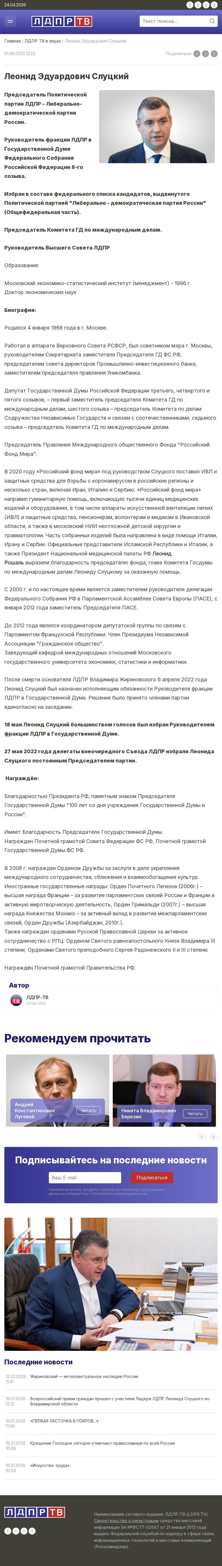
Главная (12, 41)
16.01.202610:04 (15, 1468)
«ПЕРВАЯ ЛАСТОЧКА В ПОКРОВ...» (64, 1420)
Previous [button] (201, 1136)
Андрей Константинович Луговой (35, 1110)
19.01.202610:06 (15, 1446)
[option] (57, 1090)
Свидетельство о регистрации (126, 1520)
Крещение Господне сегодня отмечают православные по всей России (102, 1443)
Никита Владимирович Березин (148, 1113)
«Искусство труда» (50, 1465)
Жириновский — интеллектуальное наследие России (84, 1376)
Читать (88, 1110)
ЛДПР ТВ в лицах (43, 41)
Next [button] (213, 1136)
